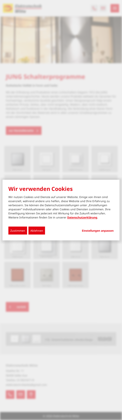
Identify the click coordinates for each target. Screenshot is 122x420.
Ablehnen (36, 230)
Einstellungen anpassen (98, 231)
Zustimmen (17, 230)
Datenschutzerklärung (82, 217)
